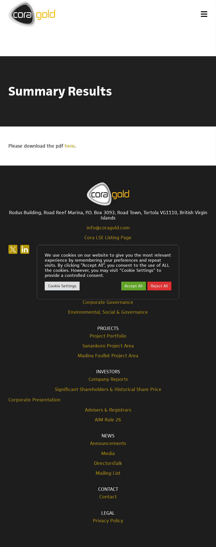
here (70, 146)
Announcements (108, 443)
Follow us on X (12, 249)
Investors (108, 372)
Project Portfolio (108, 336)
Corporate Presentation (34, 400)
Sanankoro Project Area (108, 346)
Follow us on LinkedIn (24, 249)
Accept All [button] (134, 285)
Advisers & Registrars (108, 410)
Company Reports (108, 379)
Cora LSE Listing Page (108, 237)
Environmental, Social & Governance (108, 312)
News (108, 436)
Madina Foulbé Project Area (108, 355)
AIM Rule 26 (108, 419)
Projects (108, 328)
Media (108, 453)
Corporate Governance (108, 302)
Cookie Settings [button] (62, 285)
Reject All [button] (159, 285)
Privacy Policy (108, 520)
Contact (108, 489)
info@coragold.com (108, 228)
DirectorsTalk (108, 463)
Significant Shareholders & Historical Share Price (108, 389)
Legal (108, 513)
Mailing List (108, 473)
